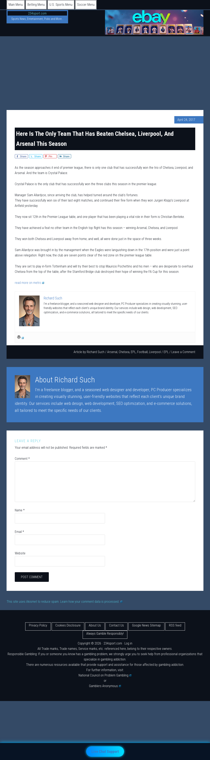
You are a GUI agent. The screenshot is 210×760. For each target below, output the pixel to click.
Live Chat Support (105, 751)
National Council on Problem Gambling (105, 675)
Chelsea (124, 352)
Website (20, 553)
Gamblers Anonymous (105, 686)
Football (142, 352)
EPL (133, 352)
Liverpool (155, 352)
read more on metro (29, 283)
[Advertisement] (105, 67)
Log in (128, 643)
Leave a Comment (183, 352)
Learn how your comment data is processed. (91, 602)
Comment (22, 459)
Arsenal (112, 352)
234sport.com (37, 13)
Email (19, 532)
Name (20, 510)
